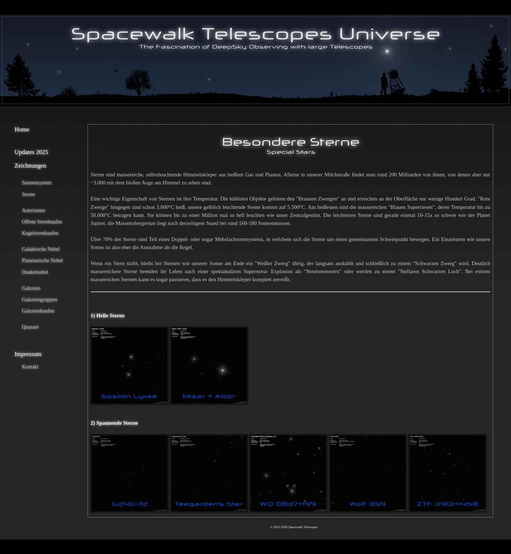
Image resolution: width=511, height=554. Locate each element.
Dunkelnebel (35, 272)
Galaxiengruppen (39, 299)
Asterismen (33, 210)
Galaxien (31, 288)
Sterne (28, 194)
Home (22, 129)
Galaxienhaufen (38, 311)
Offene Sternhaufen (42, 222)
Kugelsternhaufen (40, 233)
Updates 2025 (31, 152)
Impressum (28, 354)
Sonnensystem (36, 183)
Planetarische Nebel (42, 260)
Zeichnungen (30, 165)
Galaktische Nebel (41, 249)
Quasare (30, 327)
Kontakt (30, 367)
